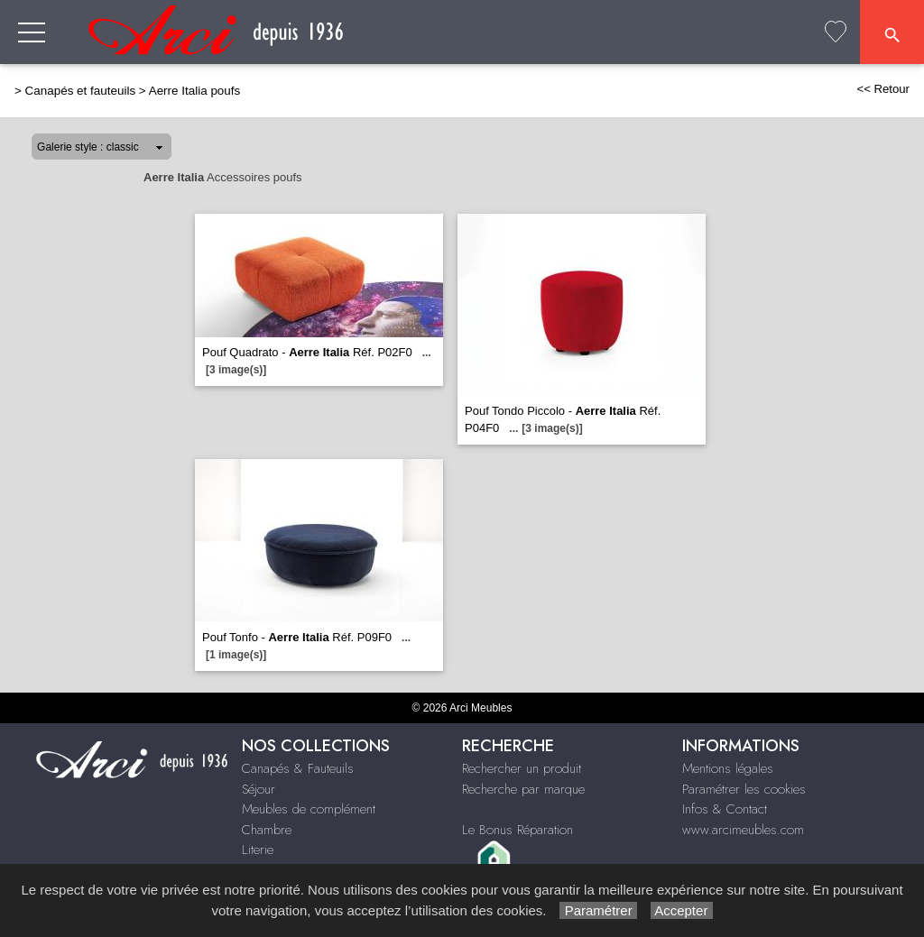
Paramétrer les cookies (744, 789)
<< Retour (883, 89)
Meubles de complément (308, 809)
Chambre (266, 830)
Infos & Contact (724, 809)
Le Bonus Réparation (517, 830)
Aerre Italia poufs (195, 90)
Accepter (681, 910)
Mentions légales (727, 768)
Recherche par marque (523, 789)
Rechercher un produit (521, 768)
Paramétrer (597, 910)
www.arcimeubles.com (743, 830)
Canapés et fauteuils (80, 90)
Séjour (258, 789)
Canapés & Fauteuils (298, 768)
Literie (257, 849)
